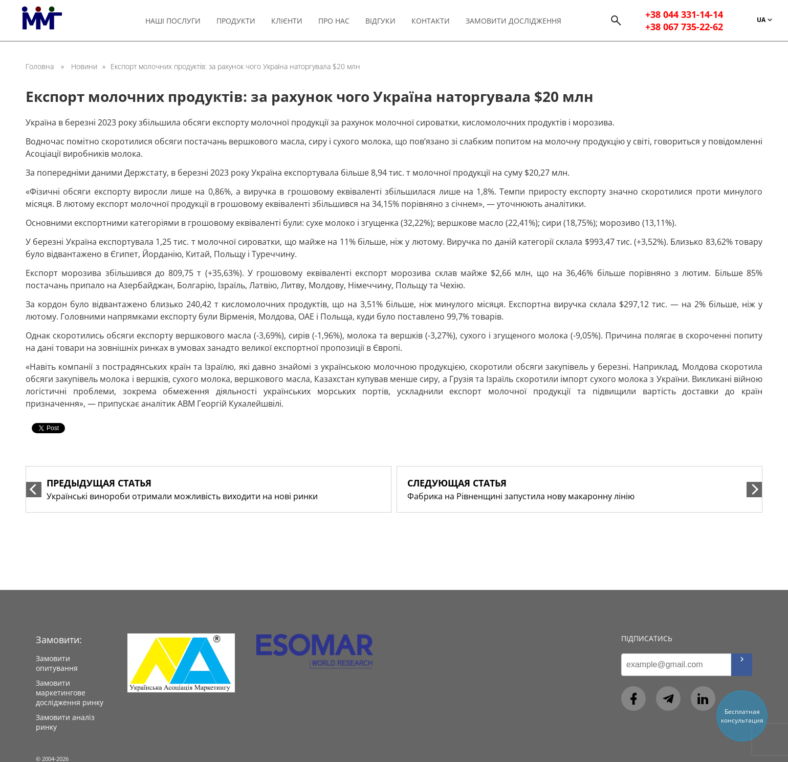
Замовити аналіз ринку (65, 722)
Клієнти (291, 21)
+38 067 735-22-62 (685, 26)
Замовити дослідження (518, 21)
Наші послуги (177, 21)
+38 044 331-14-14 (685, 14)
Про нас (338, 21)
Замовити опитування (57, 663)
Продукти (240, 21)
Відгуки (385, 21)
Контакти (435, 21)
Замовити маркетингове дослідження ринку (69, 692)
